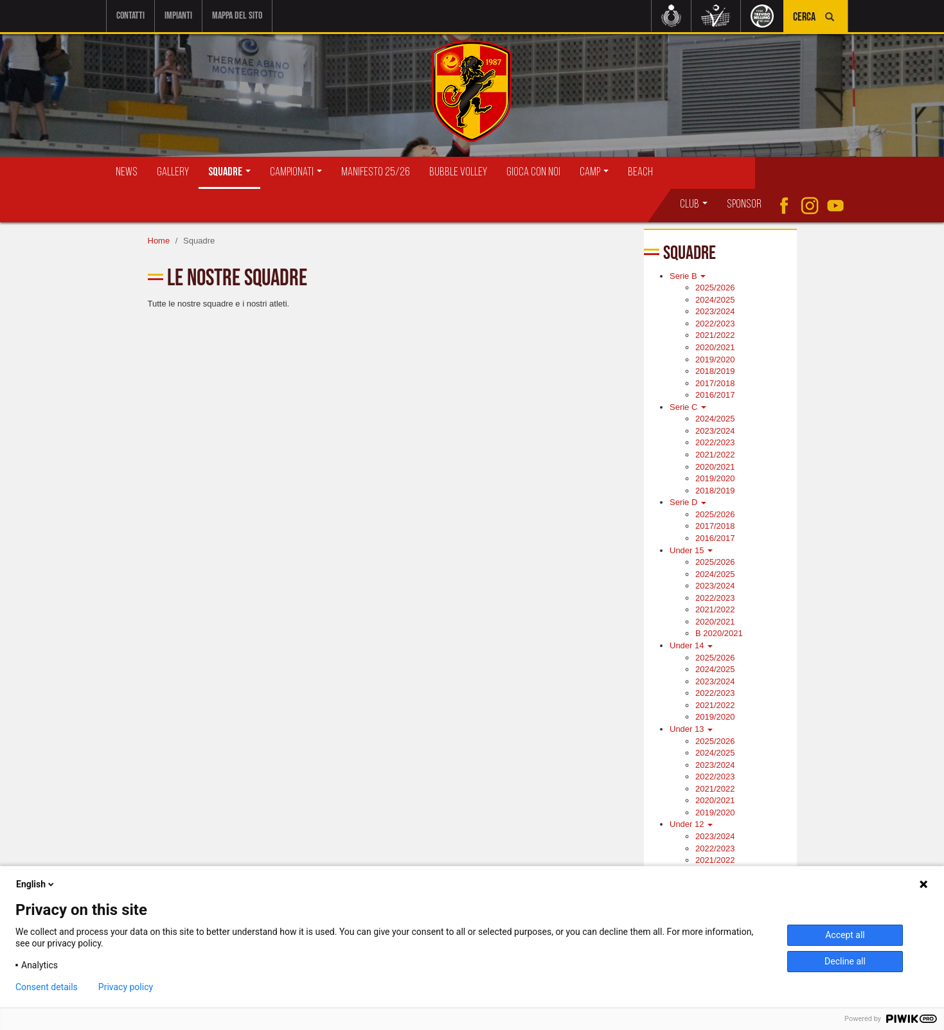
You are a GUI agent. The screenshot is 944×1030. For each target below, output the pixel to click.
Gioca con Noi (533, 172)
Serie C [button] (688, 407)
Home (159, 240)
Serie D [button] (688, 502)
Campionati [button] (296, 172)
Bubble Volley (458, 172)
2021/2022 (715, 335)
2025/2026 (715, 287)
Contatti (130, 16)
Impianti (178, 16)
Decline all (845, 961)
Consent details (46, 987)
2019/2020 (715, 359)
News (127, 172)
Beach (640, 172)
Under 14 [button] (691, 645)
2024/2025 (715, 300)
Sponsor (744, 205)
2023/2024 (715, 311)
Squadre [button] (229, 172)
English (36, 884)
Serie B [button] (688, 276)
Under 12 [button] (691, 824)
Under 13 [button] (691, 729)
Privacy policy (125, 987)
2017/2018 (715, 383)
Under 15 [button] (691, 550)
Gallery (173, 172)
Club (694, 205)
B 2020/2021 (719, 633)
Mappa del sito (237, 16)
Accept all (845, 935)
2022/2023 (715, 323)
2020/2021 (715, 347)
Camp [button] (594, 172)
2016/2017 (715, 395)
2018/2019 (715, 371)
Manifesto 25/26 (375, 172)
